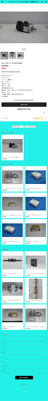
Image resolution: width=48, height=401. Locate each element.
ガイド (2, 339)
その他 (2, 370)
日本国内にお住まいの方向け (24, 109)
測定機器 (3, 366)
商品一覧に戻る (24, 377)
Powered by (24, 386)
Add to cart (24, 104)
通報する (45, 112)
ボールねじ (3, 343)
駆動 (2, 361)
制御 (2, 357)
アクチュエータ (4, 348)
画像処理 (3, 352)
